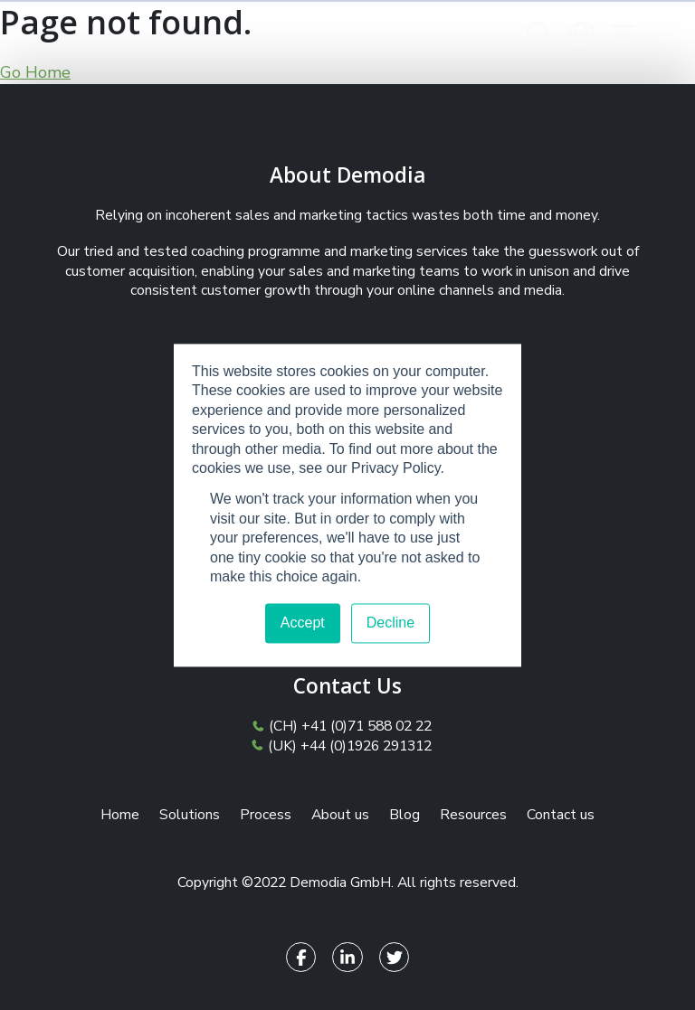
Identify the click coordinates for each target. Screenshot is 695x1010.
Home (119, 815)
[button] (539, 35)
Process (265, 815)
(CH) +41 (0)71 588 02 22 (345, 726)
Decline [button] (390, 622)
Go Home (35, 72)
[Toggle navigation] (622, 35)
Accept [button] (303, 622)
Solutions (189, 815)
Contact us (561, 815)
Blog (404, 815)
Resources (473, 815)
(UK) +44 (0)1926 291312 (344, 746)
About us (340, 815)
